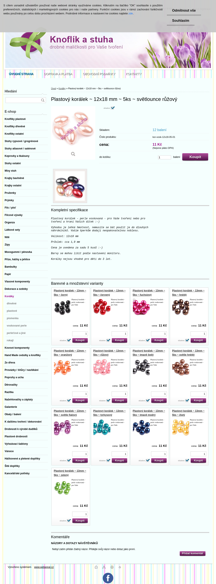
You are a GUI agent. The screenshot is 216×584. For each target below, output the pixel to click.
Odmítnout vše (184, 10)
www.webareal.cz (44, 567)
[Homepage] (21, 74)
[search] (42, 100)
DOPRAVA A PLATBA (58, 74)
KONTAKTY (134, 74)
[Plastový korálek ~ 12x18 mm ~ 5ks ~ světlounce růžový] (73, 132)
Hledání (11, 91)
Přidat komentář (192, 553)
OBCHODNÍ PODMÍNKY (99, 74)
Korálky (61, 88)
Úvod (53, 88)
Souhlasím (180, 20)
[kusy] (164, 157)
